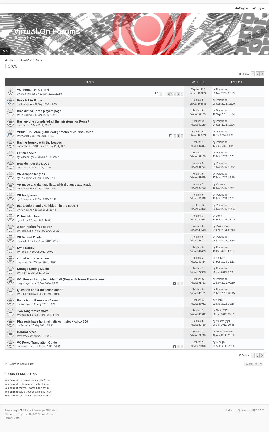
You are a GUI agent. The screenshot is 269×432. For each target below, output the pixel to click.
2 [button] (257, 74)
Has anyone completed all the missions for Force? (53, 121)
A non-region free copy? (34, 226)
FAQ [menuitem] (5, 51)
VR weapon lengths (31, 174)
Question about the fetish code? (40, 290)
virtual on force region (33, 258)
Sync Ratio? (25, 247)
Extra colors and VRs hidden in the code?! (47, 205)
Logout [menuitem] (258, 8)
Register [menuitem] (242, 8)
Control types (27, 332)
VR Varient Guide (29, 237)
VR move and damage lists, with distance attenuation (55, 184)
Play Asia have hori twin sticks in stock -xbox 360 (52, 321)
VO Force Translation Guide (37, 342)
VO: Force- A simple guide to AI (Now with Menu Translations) (61, 279)
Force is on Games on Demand (39, 300)
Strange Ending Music (33, 269)
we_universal (16, 414)
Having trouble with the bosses (39, 142)
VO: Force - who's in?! (33, 89)
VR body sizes (27, 195)
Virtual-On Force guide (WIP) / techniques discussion (55, 132)
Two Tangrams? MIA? (32, 311)
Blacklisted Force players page (39, 111)
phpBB (19, 410)
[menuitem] (8, 418)
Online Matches (28, 216)
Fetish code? (26, 153)
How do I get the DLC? (33, 163)
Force (11, 66)
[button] (262, 73)
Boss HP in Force (29, 100)
